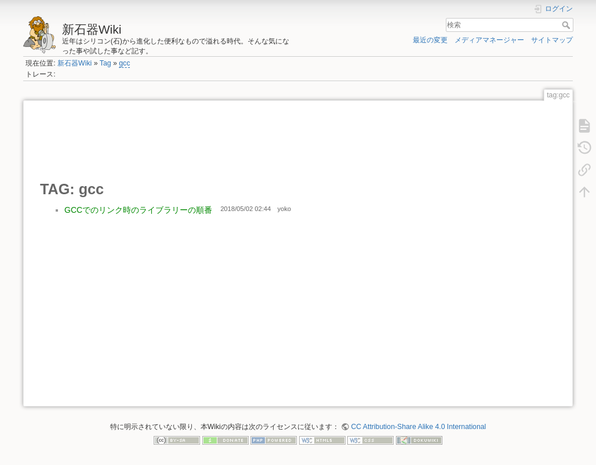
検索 (567, 25)
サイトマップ (552, 40)
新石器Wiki (74, 63)
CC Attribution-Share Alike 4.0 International (418, 427)
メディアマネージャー (489, 40)
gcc (124, 63)
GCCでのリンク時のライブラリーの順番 (138, 210)
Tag (105, 63)
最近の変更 (430, 40)
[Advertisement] (251, 140)
